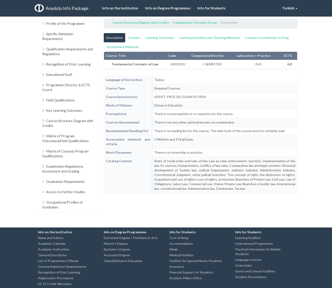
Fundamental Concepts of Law (195, 22)
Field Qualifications (58, 100)
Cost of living (178, 238)
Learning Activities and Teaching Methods (209, 38)
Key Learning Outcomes (62, 110)
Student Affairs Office (185, 278)
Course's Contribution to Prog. (267, 38)
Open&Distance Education (123, 261)
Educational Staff (57, 74)
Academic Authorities (53, 249)
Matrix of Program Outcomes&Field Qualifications (65, 138)
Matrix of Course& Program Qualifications (65, 153)
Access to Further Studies (63, 192)
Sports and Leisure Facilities (255, 271)
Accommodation (181, 243)
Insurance (176, 266)
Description (114, 38)
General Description (52, 255)
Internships (243, 265)
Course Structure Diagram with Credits (67, 123)
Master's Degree (116, 243)
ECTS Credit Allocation (54, 284)
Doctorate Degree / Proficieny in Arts (131, 238)
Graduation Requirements (63, 181)
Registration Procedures (56, 278)
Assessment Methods (123, 47)
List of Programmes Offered (58, 261)
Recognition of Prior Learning (66, 64)
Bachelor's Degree (117, 249)
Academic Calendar (52, 243)
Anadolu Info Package (62, 8)
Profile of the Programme (63, 23)
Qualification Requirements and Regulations (67, 51)
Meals (173, 249)
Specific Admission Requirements (57, 36)
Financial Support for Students (191, 272)
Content (134, 38)
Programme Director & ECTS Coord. (66, 87)
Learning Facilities (248, 238)
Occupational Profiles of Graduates (62, 204)
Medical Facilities (181, 255)
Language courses (248, 260)
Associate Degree (117, 255)
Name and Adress (50, 238)
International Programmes (254, 243)
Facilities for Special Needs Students (195, 261)
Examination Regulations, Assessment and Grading (63, 168)
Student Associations (251, 277)
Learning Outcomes (159, 38)
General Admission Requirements (62, 266)
